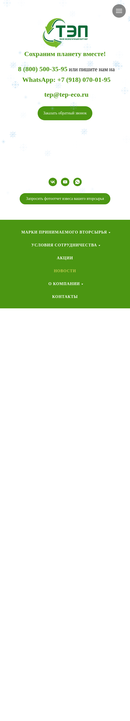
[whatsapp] (77, 182)
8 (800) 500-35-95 (42, 69)
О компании (64, 284)
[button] (65, 113)
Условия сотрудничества (64, 245)
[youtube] (65, 182)
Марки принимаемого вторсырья (64, 232)
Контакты (65, 297)
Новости (65, 271)
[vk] (53, 182)
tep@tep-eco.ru (66, 94)
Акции (65, 258)
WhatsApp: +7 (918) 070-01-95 (66, 79)
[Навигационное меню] (119, 11)
